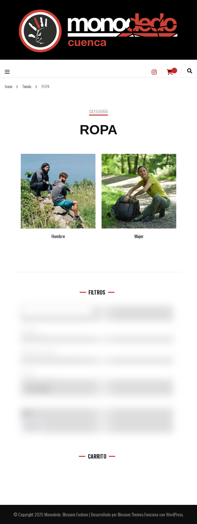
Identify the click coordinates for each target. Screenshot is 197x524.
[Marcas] (97, 329)
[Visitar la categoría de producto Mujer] (139, 196)
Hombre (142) (97, 352)
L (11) (97, 373)
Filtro (32, 427)
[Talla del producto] (97, 371)
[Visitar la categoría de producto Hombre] (58, 196)
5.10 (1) (97, 331)
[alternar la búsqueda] (189, 71)
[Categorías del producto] (97, 350)
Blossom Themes (130, 514)
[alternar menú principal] (9, 71)
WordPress (174, 514)
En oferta (38, 388)
